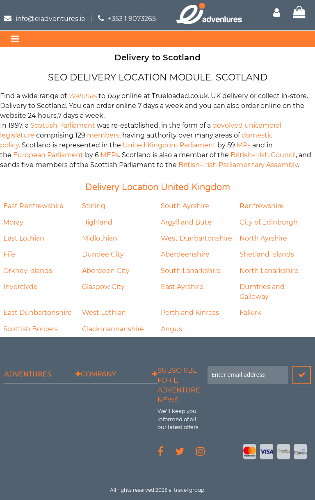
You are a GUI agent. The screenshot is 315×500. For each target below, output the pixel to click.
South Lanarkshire (191, 271)
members (103, 135)
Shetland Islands (267, 254)
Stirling (93, 206)
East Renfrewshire (33, 206)
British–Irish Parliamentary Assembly (238, 165)
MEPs (109, 155)
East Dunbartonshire (37, 313)
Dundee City (103, 254)
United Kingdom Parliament (169, 145)
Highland (97, 222)
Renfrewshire (262, 206)
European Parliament (48, 155)
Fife (9, 254)
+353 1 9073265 (132, 19)
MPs (244, 145)
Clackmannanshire (113, 329)
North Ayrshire (263, 238)
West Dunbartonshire (196, 238)
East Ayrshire (182, 287)
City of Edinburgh (269, 222)
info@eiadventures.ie (50, 19)
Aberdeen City (106, 271)
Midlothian (99, 238)
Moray (13, 222)
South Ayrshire (185, 206)
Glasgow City (103, 287)
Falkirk (250, 313)
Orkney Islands (27, 271)
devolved (227, 125)
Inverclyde (20, 287)
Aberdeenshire (185, 254)
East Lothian (23, 238)
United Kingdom (195, 187)
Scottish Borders (30, 329)
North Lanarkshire (269, 271)
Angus (171, 329)
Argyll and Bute (186, 222)
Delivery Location (121, 187)
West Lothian (104, 313)
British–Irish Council (263, 155)
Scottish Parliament (62, 125)
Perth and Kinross (190, 313)
